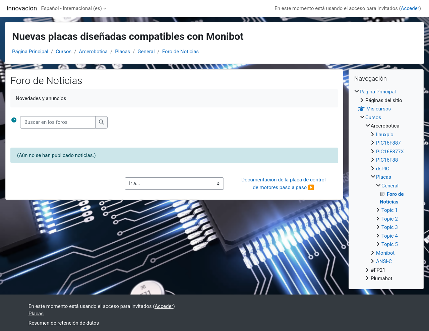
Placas (122, 52)
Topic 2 (389, 219)
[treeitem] (386, 185)
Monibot (385, 253)
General (146, 52)
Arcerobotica (93, 52)
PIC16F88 (387, 160)
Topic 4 (389, 236)
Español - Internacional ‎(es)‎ (71, 8)
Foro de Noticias (180, 52)
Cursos (63, 52)
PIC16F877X (390, 152)
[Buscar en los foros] (58, 122)
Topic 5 (389, 244)
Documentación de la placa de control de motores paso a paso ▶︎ (284, 183)
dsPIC (382, 169)
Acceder (410, 8)
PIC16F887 (388, 143)
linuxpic (384, 135)
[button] (15, 122)
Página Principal (30, 52)
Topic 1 (389, 210)
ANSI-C (384, 261)
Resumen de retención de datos (63, 323)
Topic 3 (389, 227)
